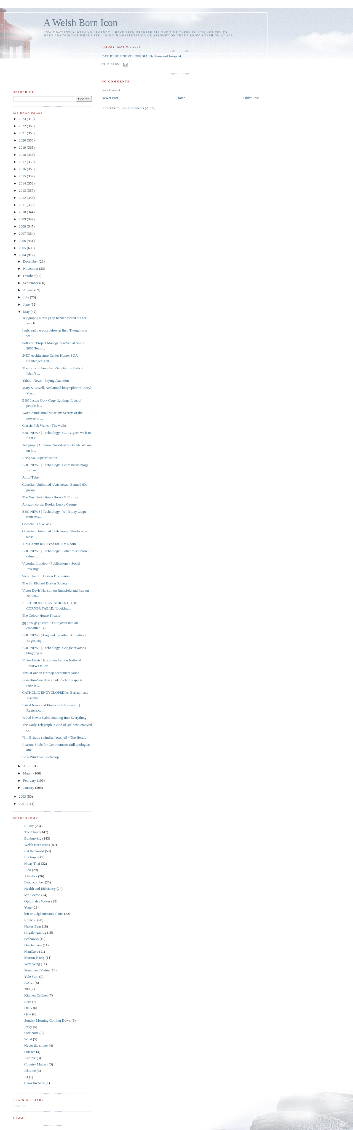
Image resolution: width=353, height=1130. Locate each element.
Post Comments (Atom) (138, 108)
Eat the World (34, 851)
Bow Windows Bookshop (40, 757)
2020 (23, 140)
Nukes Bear (32, 926)
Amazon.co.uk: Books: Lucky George (49, 504)
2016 (23, 169)
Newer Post (109, 98)
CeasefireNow (34, 1083)
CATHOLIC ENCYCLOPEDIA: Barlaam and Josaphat (141, 56)
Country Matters (36, 1064)
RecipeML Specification (39, 458)
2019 (23, 147)
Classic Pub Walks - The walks (44, 425)
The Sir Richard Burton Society (45, 583)
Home (180, 98)
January (29, 788)
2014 (23, 183)
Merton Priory (34, 957)
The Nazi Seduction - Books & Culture (50, 497)
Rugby (29, 826)
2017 (23, 162)
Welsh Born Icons (37, 845)
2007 (23, 233)
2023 (23, 119)
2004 (23, 255)
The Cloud (31, 832)
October (29, 276)
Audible (30, 1058)
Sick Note (31, 1033)
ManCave (31, 951)
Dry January (33, 945)
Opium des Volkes (37, 901)
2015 (23, 176)
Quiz (27, 1014)
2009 (23, 219)
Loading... (20, 1106)
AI (26, 1077)
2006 (23, 241)
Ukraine (30, 1070)
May (27, 311)
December (31, 261)
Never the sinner (36, 1045)
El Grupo (31, 857)
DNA (28, 1008)
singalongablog (35, 932)
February (30, 780)
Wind (28, 1039)
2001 (23, 804)
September (31, 283)
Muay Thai (32, 863)
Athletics (30, 876)
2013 (23, 190)
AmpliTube (30, 477)
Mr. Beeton (32, 895)
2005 (23, 248)
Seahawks (31, 939)
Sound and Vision (37, 970)
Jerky (28, 1027)
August (28, 290)
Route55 (30, 920)
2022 (23, 126)
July (26, 297)
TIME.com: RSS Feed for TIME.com (49, 544)
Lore (27, 1002)
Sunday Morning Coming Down (47, 1020)
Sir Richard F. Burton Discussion (45, 576)
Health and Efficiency (40, 888)
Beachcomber (34, 882)
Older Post (251, 98)
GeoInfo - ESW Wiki (37, 524)
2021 (23, 133)
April (27, 766)
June (27, 304)
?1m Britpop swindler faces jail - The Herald (54, 737)
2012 (23, 198)
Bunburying (32, 838)
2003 (23, 796)
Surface (29, 1052)
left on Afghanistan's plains (43, 914)
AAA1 (29, 983)
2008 (23, 226)
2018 (23, 155)
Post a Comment (110, 90)
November (31, 268)
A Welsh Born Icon (80, 22)
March (28, 773)
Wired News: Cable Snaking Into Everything (54, 717)
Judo (27, 870)
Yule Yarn (31, 976)
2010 (23, 212)
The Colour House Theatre (41, 615)
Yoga (28, 907)
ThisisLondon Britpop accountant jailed (50, 673)
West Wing (32, 964)
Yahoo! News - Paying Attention (45, 380)
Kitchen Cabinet (36, 995)
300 (27, 989)
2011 (23, 205)
